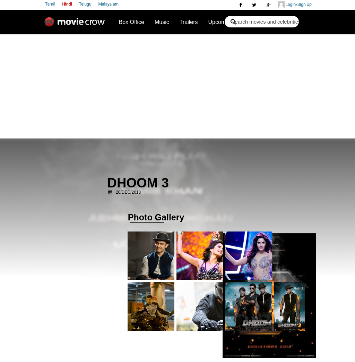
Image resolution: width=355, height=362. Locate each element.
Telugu (85, 4)
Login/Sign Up (295, 4)
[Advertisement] (177, 86)
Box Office (131, 22)
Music (162, 22)
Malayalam (108, 4)
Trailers (189, 22)
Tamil (50, 4)
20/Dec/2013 (128, 192)
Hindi (67, 4)
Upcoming (220, 22)
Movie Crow (76, 24)
